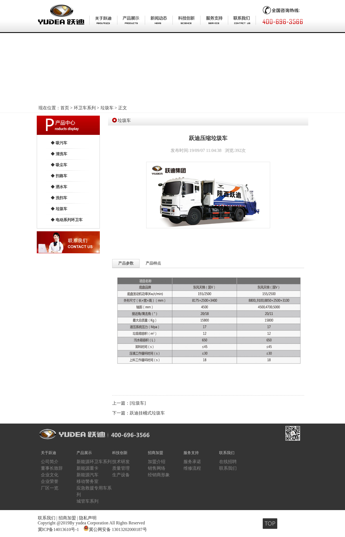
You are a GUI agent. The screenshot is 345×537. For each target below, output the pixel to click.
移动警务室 (87, 481)
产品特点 (153, 263)
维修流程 (192, 468)
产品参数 (126, 263)
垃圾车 (107, 107)
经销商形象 (159, 474)
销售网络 (156, 468)
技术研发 (121, 461)
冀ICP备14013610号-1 (58, 529)
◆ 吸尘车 (59, 165)
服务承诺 (192, 461)
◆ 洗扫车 (59, 198)
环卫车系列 (85, 107)
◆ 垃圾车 (59, 209)
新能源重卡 (87, 468)
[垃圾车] (138, 403)
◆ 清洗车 (59, 154)
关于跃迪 (48, 453)
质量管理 (121, 468)
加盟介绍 (156, 461)
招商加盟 (155, 453)
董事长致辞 (52, 468)
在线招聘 (228, 461)
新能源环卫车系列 (94, 461)
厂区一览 (49, 488)
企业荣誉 (49, 481)
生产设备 (121, 474)
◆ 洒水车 (59, 187)
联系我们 (226, 453)
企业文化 (49, 474)
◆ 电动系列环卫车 (67, 220)
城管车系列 (87, 501)
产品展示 (84, 453)
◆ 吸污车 (59, 143)
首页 (64, 107)
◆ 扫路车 (59, 176)
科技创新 (120, 453)
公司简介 (49, 461)
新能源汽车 (87, 474)
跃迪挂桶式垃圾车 (147, 413)
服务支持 (191, 453)
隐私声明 (88, 518)
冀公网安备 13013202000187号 (118, 529)
